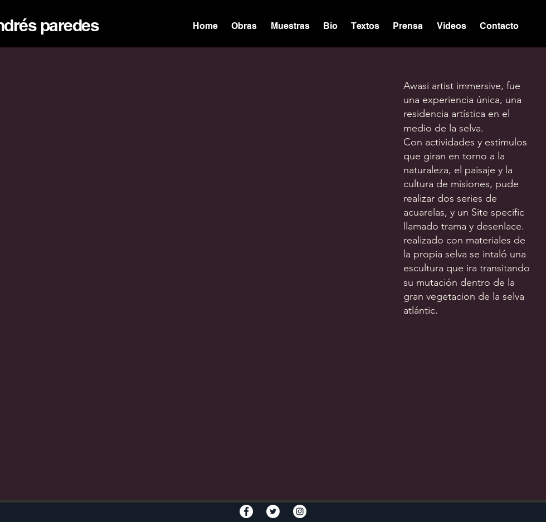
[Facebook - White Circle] (246, 511)
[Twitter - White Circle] (273, 511)
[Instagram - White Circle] (299, 511)
